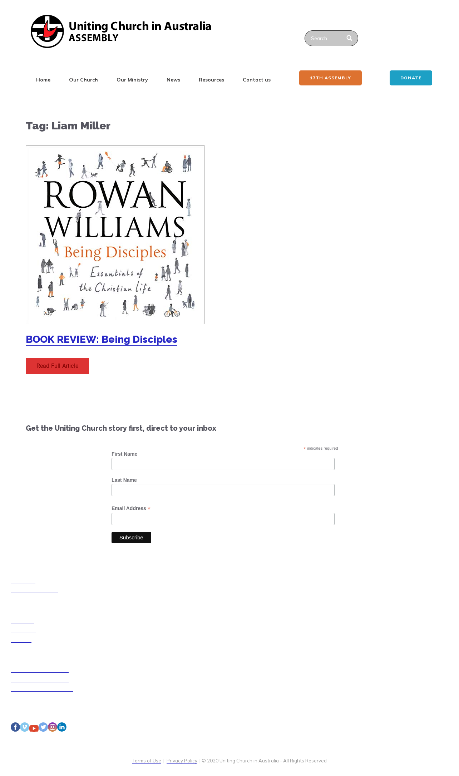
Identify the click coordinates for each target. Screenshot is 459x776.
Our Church (83, 79)
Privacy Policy (182, 760)
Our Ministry (132, 79)
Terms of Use (146, 760)
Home (43, 79)
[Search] (350, 38)
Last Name (124, 480)
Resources (211, 79)
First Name (124, 454)
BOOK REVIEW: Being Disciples (101, 339)
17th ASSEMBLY (330, 77)
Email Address (131, 508)
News (173, 79)
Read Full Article (57, 365)
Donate (410, 77)
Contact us (257, 79)
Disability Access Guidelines (42, 688)
